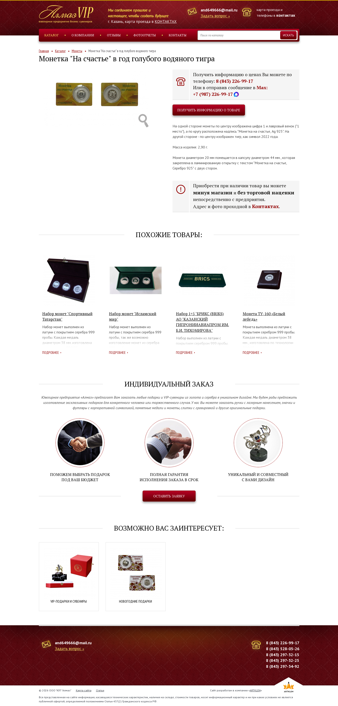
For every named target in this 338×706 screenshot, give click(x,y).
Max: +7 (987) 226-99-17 (230, 90)
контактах (285, 15)
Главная (44, 51)
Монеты (77, 51)
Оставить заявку (169, 496)
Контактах (265, 206)
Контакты (177, 35)
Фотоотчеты (144, 35)
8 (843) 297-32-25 (282, 660)
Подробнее (50, 352)
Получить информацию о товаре (208, 110)
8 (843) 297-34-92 (282, 666)
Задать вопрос (214, 16)
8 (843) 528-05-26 (282, 648)
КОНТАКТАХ (166, 21)
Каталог (51, 35)
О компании (83, 35)
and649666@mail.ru (219, 10)
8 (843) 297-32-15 (282, 654)
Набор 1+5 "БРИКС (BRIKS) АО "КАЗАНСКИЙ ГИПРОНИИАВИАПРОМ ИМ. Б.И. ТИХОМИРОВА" (202, 322)
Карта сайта (83, 690)
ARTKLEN (255, 690)
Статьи (100, 690)
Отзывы (114, 35)
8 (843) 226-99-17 (234, 81)
